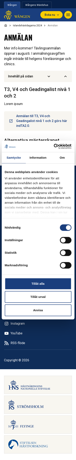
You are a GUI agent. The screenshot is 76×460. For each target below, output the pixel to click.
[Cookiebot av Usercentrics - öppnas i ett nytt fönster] (54, 146)
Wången (12, 5)
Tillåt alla (38, 283)
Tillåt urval (38, 296)
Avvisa (38, 310)
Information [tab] (38, 157)
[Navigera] (68, 15)
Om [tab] (62, 157)
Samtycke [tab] (13, 157)
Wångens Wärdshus (36, 5)
